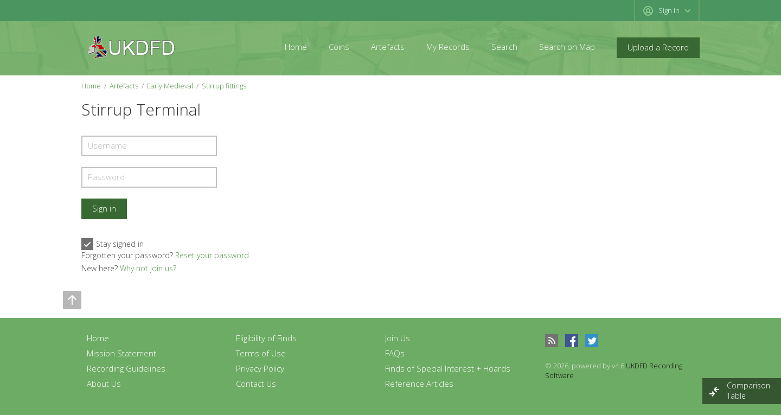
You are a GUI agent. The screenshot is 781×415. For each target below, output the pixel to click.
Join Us (397, 338)
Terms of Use (261, 353)
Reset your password (212, 255)
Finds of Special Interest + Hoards (447, 368)
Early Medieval (170, 86)
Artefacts (388, 46)
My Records (448, 46)
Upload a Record (658, 47)
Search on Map (567, 46)
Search (504, 46)
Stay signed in (112, 244)
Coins (339, 46)
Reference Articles (419, 383)
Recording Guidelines (126, 368)
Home (296, 46)
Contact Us (256, 383)
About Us (104, 383)
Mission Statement (121, 353)
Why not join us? (148, 268)
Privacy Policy (260, 368)
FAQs (395, 353)
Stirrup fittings (224, 86)
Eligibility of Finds (266, 338)
